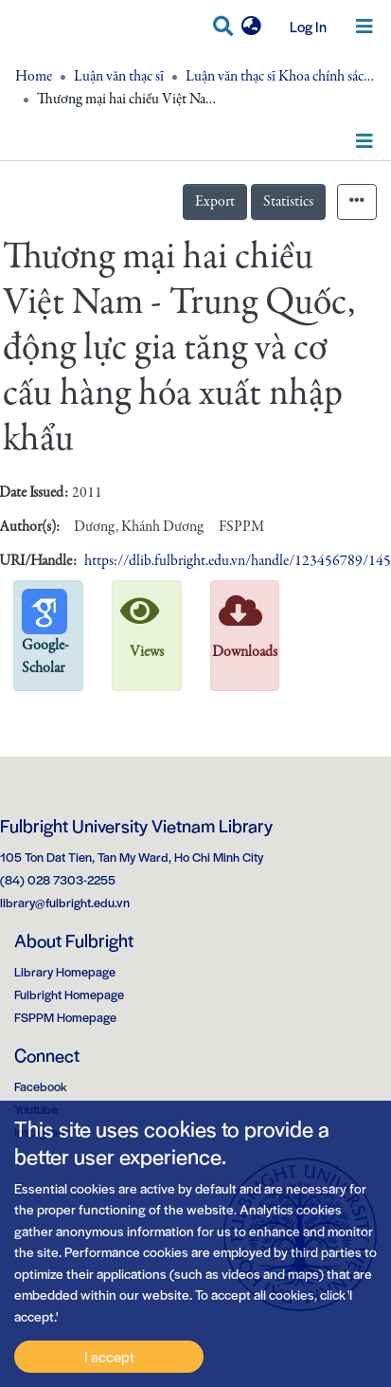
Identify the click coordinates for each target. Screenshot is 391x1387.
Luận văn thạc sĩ (119, 76)
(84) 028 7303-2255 (58, 879)
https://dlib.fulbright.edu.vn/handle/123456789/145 (237, 561)
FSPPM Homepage (65, 1017)
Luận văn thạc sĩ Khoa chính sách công (280, 76)
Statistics (288, 202)
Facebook (40, 1086)
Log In (301, 26)
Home (33, 76)
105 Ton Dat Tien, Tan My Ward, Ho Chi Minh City (131, 857)
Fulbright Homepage (69, 994)
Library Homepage (65, 971)
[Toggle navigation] (364, 27)
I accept (109, 1356)
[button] (251, 26)
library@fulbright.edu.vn (65, 902)
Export (215, 202)
